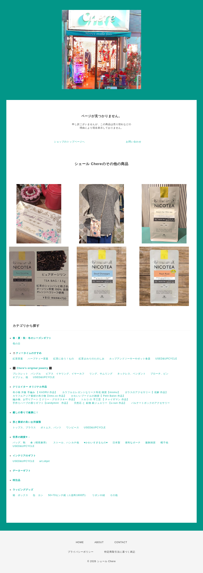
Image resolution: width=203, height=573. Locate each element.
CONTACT (120, 542)
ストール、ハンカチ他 (66, 442)
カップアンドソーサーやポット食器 (129, 358)
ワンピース (72, 427)
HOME (80, 542)
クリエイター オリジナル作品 (30, 386)
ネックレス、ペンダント (131, 373)
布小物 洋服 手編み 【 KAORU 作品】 (35, 392)
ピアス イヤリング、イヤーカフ (65, 373)
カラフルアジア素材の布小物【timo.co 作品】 (39, 395)
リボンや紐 (98, 495)
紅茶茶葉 (18, 358)
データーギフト (22, 470)
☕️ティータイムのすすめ (27, 353)
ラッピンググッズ (23, 489)
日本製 (116, 442)
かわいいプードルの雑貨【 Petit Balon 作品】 (98, 395)
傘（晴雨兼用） (39, 442)
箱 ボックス (20, 495)
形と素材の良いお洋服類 (27, 422)
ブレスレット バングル (27, 373)
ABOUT (99, 542)
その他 (114, 495)
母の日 (16, 343)
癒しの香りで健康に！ (25, 412)
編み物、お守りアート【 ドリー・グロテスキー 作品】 (44, 399)
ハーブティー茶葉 (38, 358)
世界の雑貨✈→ (21, 437)
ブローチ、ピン (159, 373)
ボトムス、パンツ (51, 427)
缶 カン (38, 495)
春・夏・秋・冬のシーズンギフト (32, 338)
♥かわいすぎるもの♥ (96, 442)
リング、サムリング (101, 373)
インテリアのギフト (24, 455)
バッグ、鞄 (19, 442)
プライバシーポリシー (81, 551)
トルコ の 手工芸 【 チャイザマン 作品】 (105, 399)
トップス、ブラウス (24, 427)
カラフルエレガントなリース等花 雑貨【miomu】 (91, 392)
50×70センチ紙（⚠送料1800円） (67, 495)
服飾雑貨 (150, 442)
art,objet (44, 461)
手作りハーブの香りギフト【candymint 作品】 (41, 403)
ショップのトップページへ (69, 141)
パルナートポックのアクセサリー (150, 403)
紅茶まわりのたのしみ (91, 358)
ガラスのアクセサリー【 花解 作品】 (146, 392)
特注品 (16, 480)
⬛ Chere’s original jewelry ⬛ (32, 368)
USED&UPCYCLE (166, 358)
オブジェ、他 (20, 377)
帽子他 (164, 442)
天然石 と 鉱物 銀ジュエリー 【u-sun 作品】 (100, 403)
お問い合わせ (133, 141)
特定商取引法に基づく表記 (119, 551)
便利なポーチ (133, 442)
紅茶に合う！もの (63, 358)
